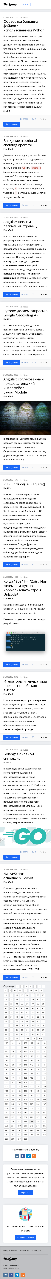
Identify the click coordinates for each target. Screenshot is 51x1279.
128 (31, 1056)
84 (27, 1030)
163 (31, 1078)
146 (12, 1069)
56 (6, 1017)
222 (6, 1117)
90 (17, 1034)
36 (27, 1004)
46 (38, 1008)
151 (44, 1069)
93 (33, 1034)
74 (17, 1025)
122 (37, 1052)
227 (37, 1117)
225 (25, 1117)
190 (25, 1095)
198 (31, 1099)
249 (44, 1130)
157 (37, 1073)
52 (27, 1012)
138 (6, 1065)
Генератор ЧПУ (10, 1250)
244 (12, 1130)
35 (22, 1004)
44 (27, 1008)
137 (44, 1060)
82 (17, 1030)
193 (44, 1095)
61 (33, 1017)
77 (33, 1025)
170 (31, 1082)
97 (11, 1038)
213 (37, 1108)
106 (25, 1043)
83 (22, 1030)
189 (19, 1095)
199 (37, 1099)
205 (31, 1104)
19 (22, 995)
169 (25, 1082)
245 (19, 1130)
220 (37, 1113)
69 (33, 1021)
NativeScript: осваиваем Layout (18, 875)
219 (31, 1113)
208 (6, 1108)
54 (38, 1012)
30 (38, 999)
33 (11, 1004)
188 (12, 1095)
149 (31, 1069)
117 (6, 1052)
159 (6, 1078)
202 (12, 1104)
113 (25, 1047)
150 (37, 1069)
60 (27, 1017)
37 (33, 1004)
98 (17, 1038)
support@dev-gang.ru (11, 1268)
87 (43, 1030)
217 (19, 1113)
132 (12, 1060)
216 (12, 1113)
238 (19, 1126)
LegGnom (24, 17)
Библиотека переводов (30, 1250)
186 (44, 1091)
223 (12, 1117)
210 (19, 1108)
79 (43, 1025)
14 (36, 991)
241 (37, 1126)
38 (38, 1004)
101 (34, 1038)
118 (12, 1052)
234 (37, 1121)
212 (31, 1108)
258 (12, 1139)
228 (44, 1117)
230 (12, 1121)
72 (6, 1025)
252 (19, 1134)
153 (12, 1073)
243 (6, 1130)
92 (27, 1034)
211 (25, 1108)
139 (12, 1065)
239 (25, 1126)
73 (11, 1025)
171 (37, 1082)
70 (38, 1021)
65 (11, 1021)
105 (19, 1043)
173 (6, 1086)
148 (25, 1069)
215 (6, 1113)
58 (17, 1017)
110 (6, 1047)
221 (44, 1113)
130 (44, 1056)
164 (37, 1078)
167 (12, 1082)
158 (44, 1073)
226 (31, 1117)
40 (6, 1008)
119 (19, 1052)
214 (44, 1108)
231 (19, 1121)
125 (12, 1056)
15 (41, 991)
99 (22, 1038)
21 (33, 995)
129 (37, 1056)
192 (37, 1095)
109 (44, 1043)
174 (12, 1086)
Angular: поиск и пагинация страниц (20, 223)
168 (19, 1082)
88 (6, 1034)
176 (25, 1086)
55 (43, 1012)
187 (6, 1095)
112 (19, 1047)
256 (44, 1134)
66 (17, 1021)
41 (11, 1008)
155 (25, 1073)
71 (43, 1021)
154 (19, 1073)
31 (43, 999)
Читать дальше (12, 124)
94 (38, 1034)
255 (37, 1134)
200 (44, 1099)
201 (6, 1104)
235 (44, 1121)
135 (31, 1060)
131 (6, 1060)
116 (44, 1047)
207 (44, 1104)
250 (6, 1134)
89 (11, 1034)
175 (19, 1086)
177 (31, 1086)
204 (25, 1104)
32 (6, 1004)
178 (37, 1086)
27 (22, 999)
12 (25, 991)
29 (33, 999)
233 (31, 1121)
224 (19, 1117)
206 (37, 1104)
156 (31, 1073)
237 (12, 1126)
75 (22, 1025)
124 (6, 1056)
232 (25, 1121)
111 (12, 1047)
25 (11, 999)
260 (25, 1139)
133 (19, 1060)
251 (12, 1134)
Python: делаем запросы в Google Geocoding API (25, 313)
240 (31, 1126)
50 (17, 1012)
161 (19, 1078)
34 (17, 1004)
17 (11, 995)
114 (31, 1047)
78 (38, 1025)
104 (12, 1043)
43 (22, 1008)
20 (27, 995)
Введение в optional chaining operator (20, 142)
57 (11, 1017)
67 (22, 1021)
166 (6, 1082)
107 (31, 1043)
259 (19, 1139)
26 (17, 999)
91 (22, 1034)
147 (19, 1069)
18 (17, 995)
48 (6, 1012)
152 (6, 1073)
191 (31, 1095)
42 (17, 1008)
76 (27, 1025)
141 (25, 1065)
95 (43, 1034)
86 (38, 1030)
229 (6, 1121)
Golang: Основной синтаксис (18, 756)
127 (25, 1056)
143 (37, 1065)
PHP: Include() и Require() (24, 484)
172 (44, 1082)
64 (6, 1021)
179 (44, 1086)
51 (22, 1012)
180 (6, 1091)
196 (19, 1099)
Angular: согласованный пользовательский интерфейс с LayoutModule (23, 386)
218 (25, 1113)
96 (6, 1038)
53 (33, 1012)
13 (31, 991)
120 (25, 1052)
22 (38, 995)
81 (11, 1030)
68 (27, 1021)
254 (31, 1134)
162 (25, 1078)
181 (12, 1091)
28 (27, 999)
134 (25, 1060)
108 (37, 1043)
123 (44, 1052)
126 (19, 1056)
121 (31, 1052)
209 (12, 1108)
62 (38, 1017)
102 (40, 1038)
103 (6, 1043)
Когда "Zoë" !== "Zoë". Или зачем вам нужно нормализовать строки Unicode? (25, 588)
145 (6, 1069)
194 (6, 1099)
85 (33, 1030)
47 (43, 1008)
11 (20, 991)
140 (19, 1065)
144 (44, 1065)
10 (15, 991)
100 (27, 1038)
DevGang (10, 4)
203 (19, 1104)
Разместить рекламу (25, 1237)
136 (37, 1060)
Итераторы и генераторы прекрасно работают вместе (25, 685)
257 (6, 1139)
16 (6, 995)
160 (12, 1078)
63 (43, 1017)
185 (37, 1091)
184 (31, 1091)
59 (22, 1017)
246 (25, 1130)
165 (44, 1078)
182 (19, 1091)
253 (25, 1134)
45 (33, 1008)
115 (37, 1047)
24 (6, 999)
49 (11, 1012)
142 (31, 1065)
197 (25, 1099)
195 (12, 1099)
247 (31, 1130)
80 (6, 1030)
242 (44, 1126)
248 (37, 1130)
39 (43, 1004)
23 (43, 995)
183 (25, 1091)
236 (6, 1126)
